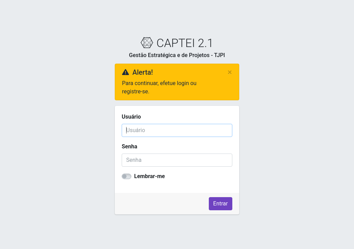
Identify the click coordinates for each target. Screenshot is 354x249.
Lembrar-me (149, 176)
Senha (129, 146)
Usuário (131, 116)
